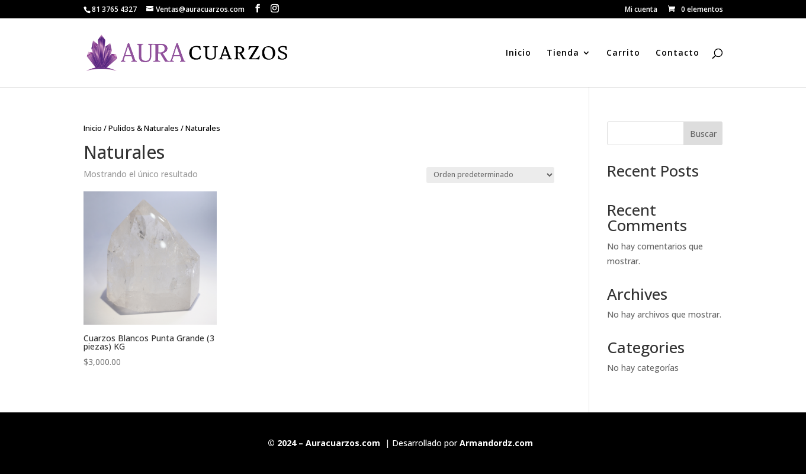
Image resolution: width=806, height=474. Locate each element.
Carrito (623, 53)
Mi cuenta (641, 10)
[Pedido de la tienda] (490, 175)
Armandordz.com (496, 443)
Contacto (677, 53)
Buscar (703, 133)
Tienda (563, 53)
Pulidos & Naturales (143, 128)
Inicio (518, 53)
